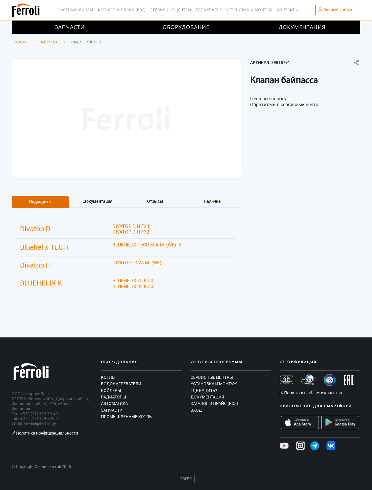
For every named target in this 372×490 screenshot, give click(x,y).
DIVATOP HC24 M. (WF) (136, 263)
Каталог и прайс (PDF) (122, 9)
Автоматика (114, 403)
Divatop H (35, 265)
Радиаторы (113, 397)
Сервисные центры (170, 9)
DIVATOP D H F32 (130, 232)
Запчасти (70, 27)
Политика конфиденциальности (45, 433)
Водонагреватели (121, 383)
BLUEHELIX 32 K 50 (132, 286)
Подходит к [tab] (40, 201)
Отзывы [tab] (155, 201)
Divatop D (35, 229)
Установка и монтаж (249, 9)
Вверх (186, 479)
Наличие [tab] (212, 201)
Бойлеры (111, 390)
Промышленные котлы (127, 416)
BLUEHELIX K (41, 283)
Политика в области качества (311, 393)
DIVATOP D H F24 (130, 226)
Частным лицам (75, 9)
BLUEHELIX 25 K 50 (132, 280)
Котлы (108, 377)
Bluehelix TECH (44, 247)
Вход (196, 410)
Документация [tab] (97, 201)
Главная (19, 42)
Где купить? (208, 9)
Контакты (287, 9)
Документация (302, 27)
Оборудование (186, 27)
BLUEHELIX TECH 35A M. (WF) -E (146, 245)
